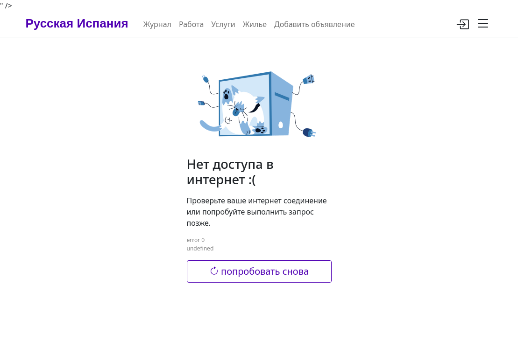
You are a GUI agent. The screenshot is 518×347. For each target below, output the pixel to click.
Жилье (255, 24)
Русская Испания (77, 23)
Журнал (157, 24)
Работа (191, 24)
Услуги (223, 24)
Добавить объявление (314, 24)
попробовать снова (259, 271)
